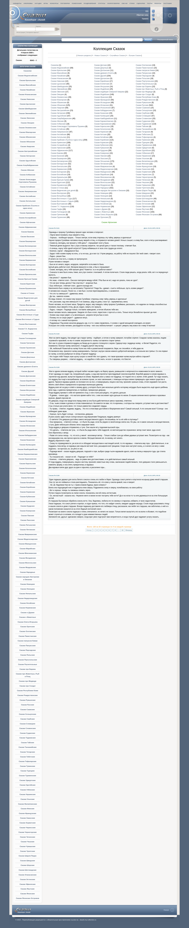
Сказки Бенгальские (27, 255)
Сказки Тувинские (27, 766)
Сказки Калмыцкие (27, 445)
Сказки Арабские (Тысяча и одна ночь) (67, 140)
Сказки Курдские (28, 506)
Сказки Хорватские (28, 823)
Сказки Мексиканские (27, 553)
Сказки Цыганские (27, 104)
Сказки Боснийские (27, 269)
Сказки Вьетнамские (27, 324)
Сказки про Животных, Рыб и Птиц (150, 89)
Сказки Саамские (27, 709)
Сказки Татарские (27, 752)
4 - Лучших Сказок (133, 55)
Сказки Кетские (27, 478)
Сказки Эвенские (27, 118)
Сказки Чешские (27, 842)
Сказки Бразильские (27, 274)
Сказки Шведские (27, 861)
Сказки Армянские (27, 213)
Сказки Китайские (27, 482)
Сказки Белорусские (27, 251)
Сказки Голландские (27, 338)
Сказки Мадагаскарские (28, 539)
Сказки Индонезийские (27, 76)
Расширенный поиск (165, 39)
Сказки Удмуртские (28, 780)
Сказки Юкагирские (27, 132)
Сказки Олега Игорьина (28, 622)
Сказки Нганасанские (27, 94)
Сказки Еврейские (27, 381)
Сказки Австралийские (27, 151)
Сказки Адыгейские (27, 161)
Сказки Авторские (27, 156)
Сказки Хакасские (27, 818)
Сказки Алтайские (27, 187)
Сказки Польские (27, 655)
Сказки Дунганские (27, 376)
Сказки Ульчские (28, 799)
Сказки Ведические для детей (63, 190)
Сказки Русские (27, 705)
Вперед (129, 530)
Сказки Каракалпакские (28, 454)
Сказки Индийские (27, 407)
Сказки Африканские (27, 227)
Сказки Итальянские (27, 430)
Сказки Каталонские (27, 468)
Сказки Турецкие (28, 771)
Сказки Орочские (27, 626)
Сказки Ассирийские (27, 218)
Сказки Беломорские (27, 246)
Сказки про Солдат (28, 686)
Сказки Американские (27, 191)
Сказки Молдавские (27, 558)
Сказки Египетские (27, 385)
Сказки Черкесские (27, 827)
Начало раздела (84, 55)
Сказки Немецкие (27, 584)
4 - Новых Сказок (99, 55)
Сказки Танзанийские (27, 747)
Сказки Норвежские (27, 608)
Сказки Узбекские (27, 790)
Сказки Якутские (27, 889)
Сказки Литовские (27, 529)
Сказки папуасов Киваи (28, 641)
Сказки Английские (28, 196)
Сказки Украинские (27, 794)
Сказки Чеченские (27, 837)
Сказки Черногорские (27, 832)
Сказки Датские (27, 352)
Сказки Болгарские (28, 265)
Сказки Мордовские (27, 567)
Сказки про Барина (28, 669)
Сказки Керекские (27, 473)
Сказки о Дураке (27, 612)
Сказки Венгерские (27, 305)
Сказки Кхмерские (27, 511)
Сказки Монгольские (27, 563)
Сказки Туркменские (27, 775)
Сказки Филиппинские (27, 804)
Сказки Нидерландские (27, 598)
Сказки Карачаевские (27, 459)
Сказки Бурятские (27, 284)
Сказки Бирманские (27, 260)
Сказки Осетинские (28, 631)
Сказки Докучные (27, 357)
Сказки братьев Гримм (27, 279)
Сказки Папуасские (28, 645)
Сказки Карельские (28, 463)
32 (122, 530)
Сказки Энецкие (27, 123)
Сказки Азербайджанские (27, 165)
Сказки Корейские (27, 487)
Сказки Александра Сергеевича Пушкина (68, 126)
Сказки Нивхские (27, 99)
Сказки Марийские (27, 548)
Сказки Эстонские (27, 879)
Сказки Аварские (27, 146)
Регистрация (20, 32)
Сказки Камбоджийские (28, 449)
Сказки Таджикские (28, 738)
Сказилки (27, 71)
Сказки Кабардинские (27, 435)
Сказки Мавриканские (27, 534)
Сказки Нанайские (27, 90)
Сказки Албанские (27, 175)
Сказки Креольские (27, 80)
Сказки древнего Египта (27, 366)
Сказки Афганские (27, 222)
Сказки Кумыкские (27, 501)
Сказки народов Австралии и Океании (109, 190)
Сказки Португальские (27, 660)
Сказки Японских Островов (27, 898)
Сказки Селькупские (27, 714)
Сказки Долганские (28, 362)
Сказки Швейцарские (27, 109)
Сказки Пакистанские (27, 636)
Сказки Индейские (27, 395)
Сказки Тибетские (27, 757)
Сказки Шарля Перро (27, 856)
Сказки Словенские (27, 728)
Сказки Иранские (27, 412)
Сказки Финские (27, 808)
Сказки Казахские (27, 440)
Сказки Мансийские (27, 85)
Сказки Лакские (27, 515)
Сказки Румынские (28, 700)
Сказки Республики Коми (27, 690)
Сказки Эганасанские (27, 875)
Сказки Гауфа (27, 333)
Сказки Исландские (27, 421)
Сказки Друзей (27, 371)
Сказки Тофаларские (27, 761)
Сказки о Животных (27, 617)
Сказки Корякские (27, 492)
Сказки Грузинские (27, 348)
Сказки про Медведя (27, 681)
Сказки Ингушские (27, 390)
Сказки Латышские (27, 525)
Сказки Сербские (27, 719)
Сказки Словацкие (27, 724)
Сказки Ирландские (27, 416)
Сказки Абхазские (27, 142)
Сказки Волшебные (27, 310)
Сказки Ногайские (27, 603)
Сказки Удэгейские (27, 785)
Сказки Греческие (27, 343)
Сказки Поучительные (27, 664)
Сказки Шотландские (27, 870)
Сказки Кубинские (27, 496)
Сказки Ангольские (28, 201)
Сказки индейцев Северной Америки (109, 92)
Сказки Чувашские (27, 846)
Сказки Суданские (27, 733)
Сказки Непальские (27, 593)
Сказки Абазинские (28, 137)
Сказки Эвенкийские (27, 113)
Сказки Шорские (27, 865)
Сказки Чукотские (27, 851)
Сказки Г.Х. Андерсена (27, 329)
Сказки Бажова (27, 232)
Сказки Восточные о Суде (28, 315)
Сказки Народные (27, 572)
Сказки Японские (27, 894)
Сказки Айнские (27, 170)
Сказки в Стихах (27, 293)
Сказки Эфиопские (28, 884)
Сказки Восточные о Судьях (27, 319)
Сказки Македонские (27, 544)
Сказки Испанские (27, 426)
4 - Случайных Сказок (116, 55)
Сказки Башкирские (27, 241)
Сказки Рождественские (27, 695)
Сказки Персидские (27, 650)
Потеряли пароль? (32, 32)
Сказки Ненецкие (27, 589)
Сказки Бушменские (27, 288)
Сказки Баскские (28, 236)
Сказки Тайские (27, 742)
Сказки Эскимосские (27, 128)
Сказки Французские (27, 813)
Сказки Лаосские (27, 520)
